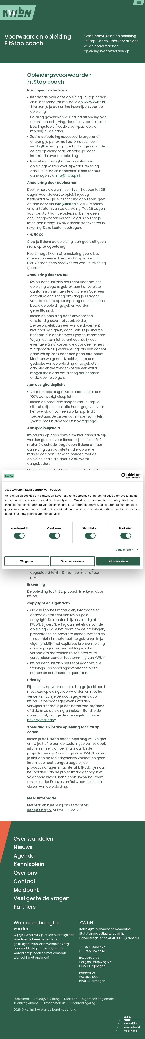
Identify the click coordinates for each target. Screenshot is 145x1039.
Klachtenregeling (82, 1003)
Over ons (25, 873)
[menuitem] (18, 12)
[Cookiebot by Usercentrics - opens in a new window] (124, 476)
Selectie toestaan (72, 561)
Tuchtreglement (26, 1003)
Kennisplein (29, 864)
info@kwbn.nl (95, 951)
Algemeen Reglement (98, 999)
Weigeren (26, 561)
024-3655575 (95, 947)
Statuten (70, 999)
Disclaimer (21, 999)
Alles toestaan (118, 561)
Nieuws (23, 847)
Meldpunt (26, 890)
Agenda (24, 855)
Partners (25, 907)
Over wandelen (33, 838)
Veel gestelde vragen (41, 898)
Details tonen (124, 549)
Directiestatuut (54, 1003)
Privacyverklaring (47, 999)
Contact (24, 881)
